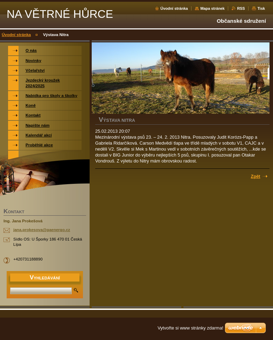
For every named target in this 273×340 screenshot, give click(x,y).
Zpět (255, 176)
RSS (241, 8)
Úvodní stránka (174, 8)
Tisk (261, 8)
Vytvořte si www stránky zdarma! (190, 328)
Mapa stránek (212, 8)
